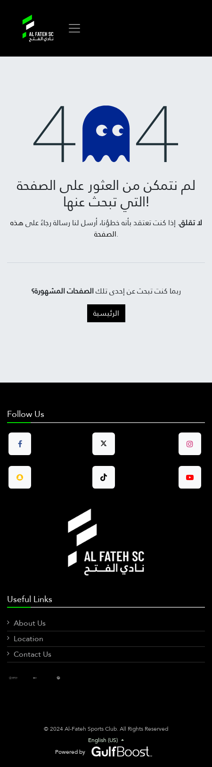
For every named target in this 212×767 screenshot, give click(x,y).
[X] (65, 677)
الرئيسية (106, 313)
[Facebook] (17, 677)
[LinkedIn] (42, 677)
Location (28, 638)
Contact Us (32, 654)
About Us (30, 623)
